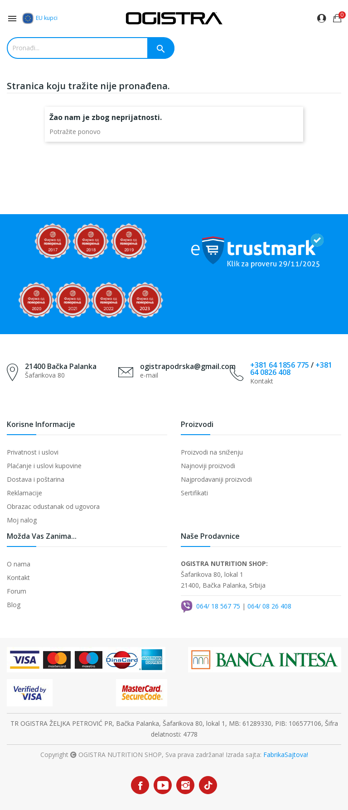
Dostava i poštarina (35, 479)
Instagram (185, 785)
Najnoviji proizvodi (208, 465)
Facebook (140, 785)
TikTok (208, 785)
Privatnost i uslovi (32, 452)
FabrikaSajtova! (285, 754)
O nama (18, 564)
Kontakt (18, 577)
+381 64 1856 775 (279, 365)
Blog (13, 604)
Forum (16, 591)
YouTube (163, 785)
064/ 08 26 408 (269, 605)
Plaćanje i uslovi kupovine (44, 465)
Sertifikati (194, 493)
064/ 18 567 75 (218, 605)
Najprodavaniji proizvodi (216, 479)
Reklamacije (24, 493)
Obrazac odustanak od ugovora (53, 506)
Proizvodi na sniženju (212, 452)
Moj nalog (22, 520)
